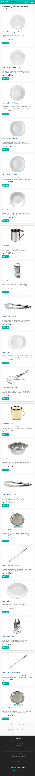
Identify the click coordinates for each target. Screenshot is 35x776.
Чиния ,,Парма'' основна (9, 174)
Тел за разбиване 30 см (9, 387)
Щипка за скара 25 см (9, 316)
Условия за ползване (18, 742)
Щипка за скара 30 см (9, 494)
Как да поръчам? (18, 753)
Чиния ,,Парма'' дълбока (9, 210)
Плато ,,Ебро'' (6, 601)
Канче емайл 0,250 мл (9, 423)
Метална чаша (6, 245)
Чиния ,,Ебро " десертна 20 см (11, 32)
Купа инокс (5, 459)
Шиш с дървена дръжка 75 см (11, 672)
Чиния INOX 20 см (7, 530)
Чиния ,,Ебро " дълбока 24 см (11, 103)
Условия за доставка (18, 743)
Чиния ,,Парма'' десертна (10, 138)
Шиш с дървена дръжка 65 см (11, 565)
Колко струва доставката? (18, 755)
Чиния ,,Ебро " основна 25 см (11, 67)
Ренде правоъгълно (8, 636)
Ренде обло (5, 281)
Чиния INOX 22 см (7, 708)
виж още (5, 43)
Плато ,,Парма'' (7, 352)
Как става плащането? (18, 756)
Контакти (18, 745)
